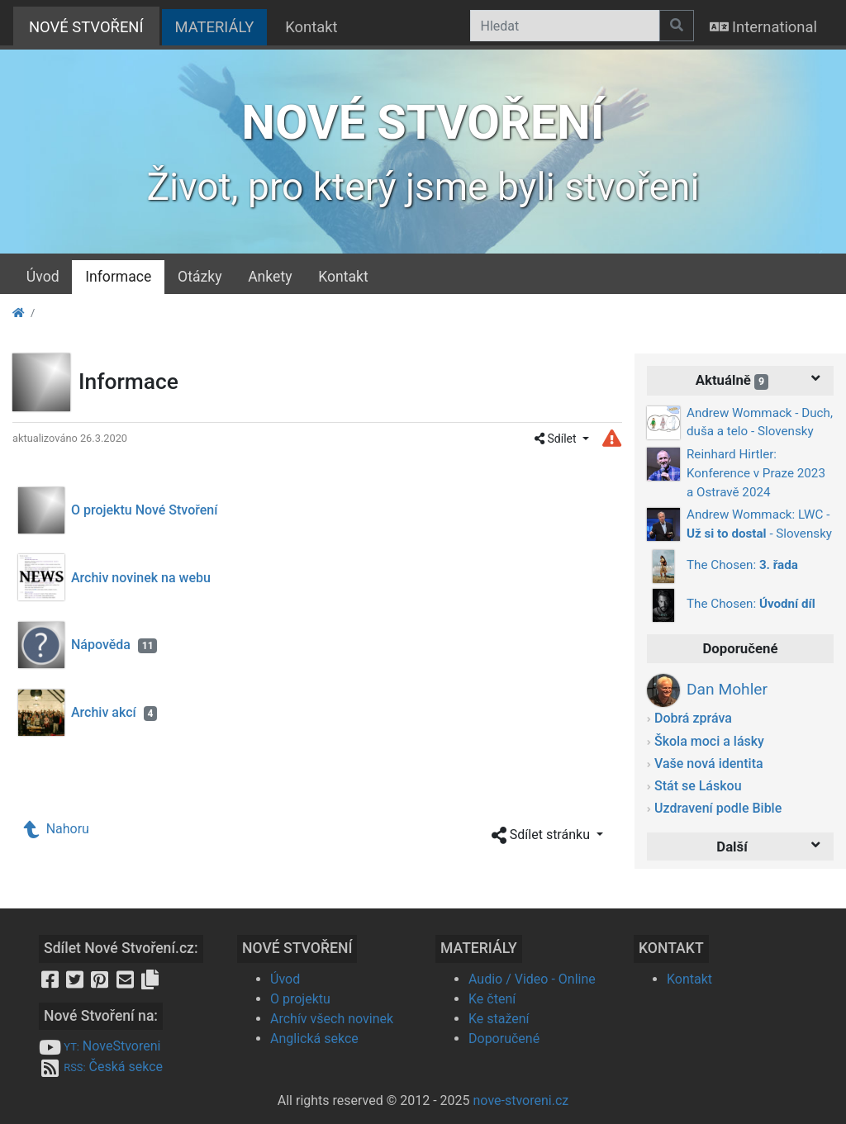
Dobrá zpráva (693, 718)
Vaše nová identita (708, 763)
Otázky (199, 276)
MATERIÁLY (214, 27)
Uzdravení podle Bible (718, 808)
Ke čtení (492, 999)
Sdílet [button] (557, 438)
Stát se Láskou (698, 786)
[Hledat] (564, 25)
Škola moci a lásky (709, 741)
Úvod (42, 276)
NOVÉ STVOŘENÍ (94, 25)
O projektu (300, 999)
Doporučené (503, 1038)
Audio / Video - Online (532, 979)
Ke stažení (499, 1019)
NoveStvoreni (99, 1046)
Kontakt (311, 27)
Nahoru (57, 829)
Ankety (270, 276)
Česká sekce (101, 1066)
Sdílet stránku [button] (542, 835)
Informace (118, 276)
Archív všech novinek (331, 1019)
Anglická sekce (314, 1038)
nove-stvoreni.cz (521, 1100)
